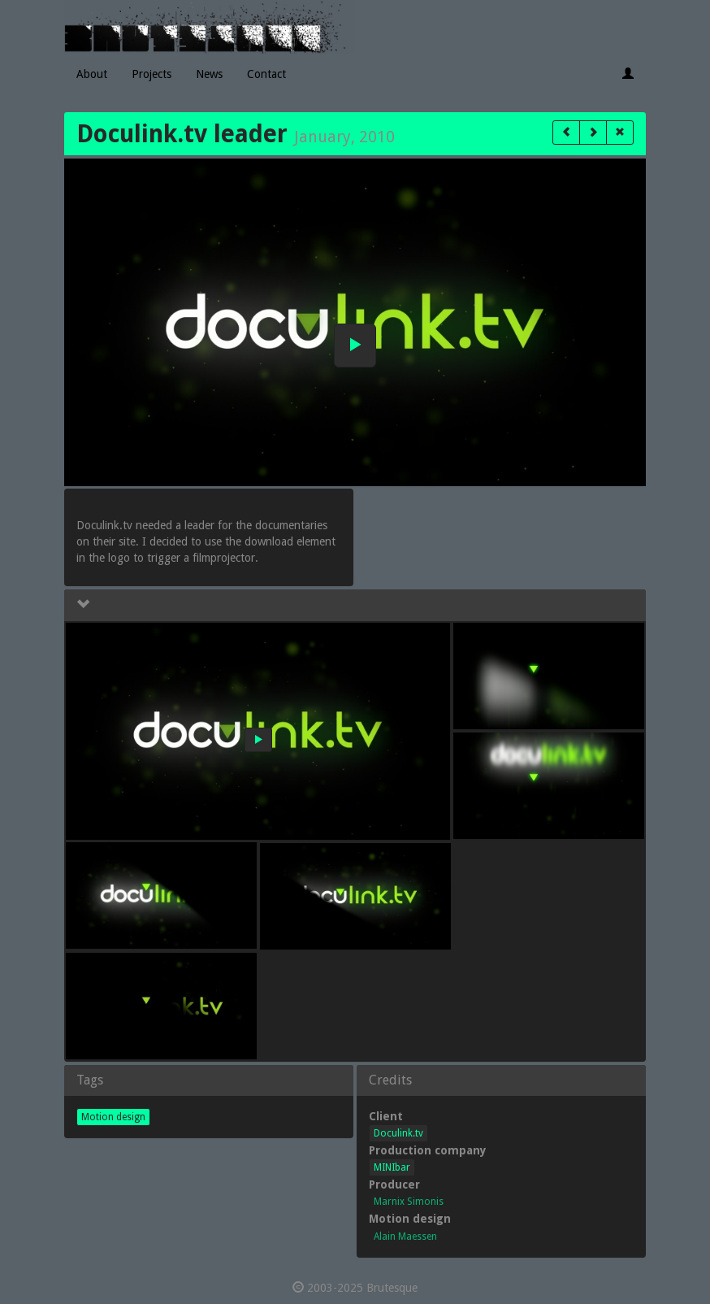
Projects (151, 73)
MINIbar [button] (392, 1167)
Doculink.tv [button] (398, 1133)
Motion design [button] (113, 1117)
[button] (566, 132)
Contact (266, 73)
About (91, 73)
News (209, 73)
